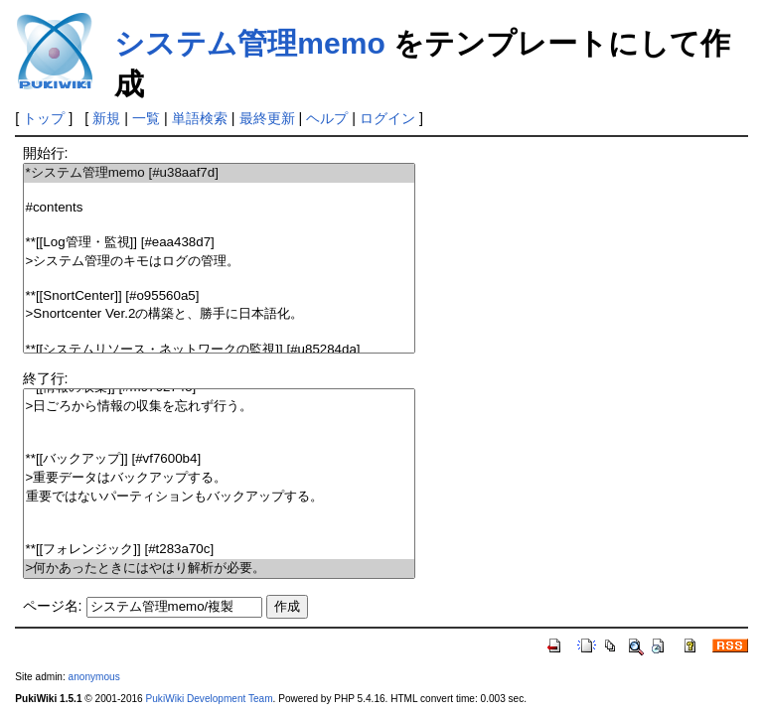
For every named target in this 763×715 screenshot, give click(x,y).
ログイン (387, 118)
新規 (106, 118)
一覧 (146, 118)
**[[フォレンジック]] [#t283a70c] (219, 549)
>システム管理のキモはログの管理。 (219, 261)
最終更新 (267, 118)
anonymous (94, 676)
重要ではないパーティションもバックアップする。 (219, 497)
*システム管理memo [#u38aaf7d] (219, 173)
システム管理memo (249, 43)
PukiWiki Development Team (209, 698)
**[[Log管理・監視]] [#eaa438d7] (219, 242)
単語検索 (200, 118)
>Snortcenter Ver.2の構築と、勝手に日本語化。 (219, 314)
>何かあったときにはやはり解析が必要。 (219, 568)
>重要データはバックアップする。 (219, 478)
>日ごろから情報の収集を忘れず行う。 (219, 406)
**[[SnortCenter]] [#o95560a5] (219, 296)
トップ (44, 118)
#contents (219, 208)
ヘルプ (327, 118)
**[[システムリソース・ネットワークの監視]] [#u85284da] (219, 350)
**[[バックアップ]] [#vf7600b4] (219, 459)
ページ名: (52, 606)
